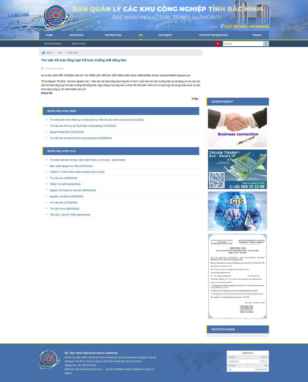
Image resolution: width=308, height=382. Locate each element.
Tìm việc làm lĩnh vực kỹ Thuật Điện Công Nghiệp (76, 126)
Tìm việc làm (56, 178)
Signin (68, 373)
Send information (53, 43)
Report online (79, 43)
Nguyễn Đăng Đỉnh (60, 132)
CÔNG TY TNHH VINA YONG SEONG (70, 172)
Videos (256, 35)
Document (165, 35)
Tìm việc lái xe (57, 208)
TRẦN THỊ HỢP (58, 184)
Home (49, 35)
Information (113, 35)
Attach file (46, 93)
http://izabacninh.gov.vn (88, 369)
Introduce (76, 35)
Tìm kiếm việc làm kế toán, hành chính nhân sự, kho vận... (80, 160)
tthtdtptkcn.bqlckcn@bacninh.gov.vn (134, 369)
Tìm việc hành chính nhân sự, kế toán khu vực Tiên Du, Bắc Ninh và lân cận (90, 119)
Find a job (73, 52)
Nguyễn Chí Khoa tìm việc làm (66, 190)
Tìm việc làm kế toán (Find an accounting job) (74, 138)
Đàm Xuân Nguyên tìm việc (64, 166)
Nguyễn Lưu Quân (59, 196)
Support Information (213, 35)
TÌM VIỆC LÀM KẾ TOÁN (63, 214)
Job (140, 35)
